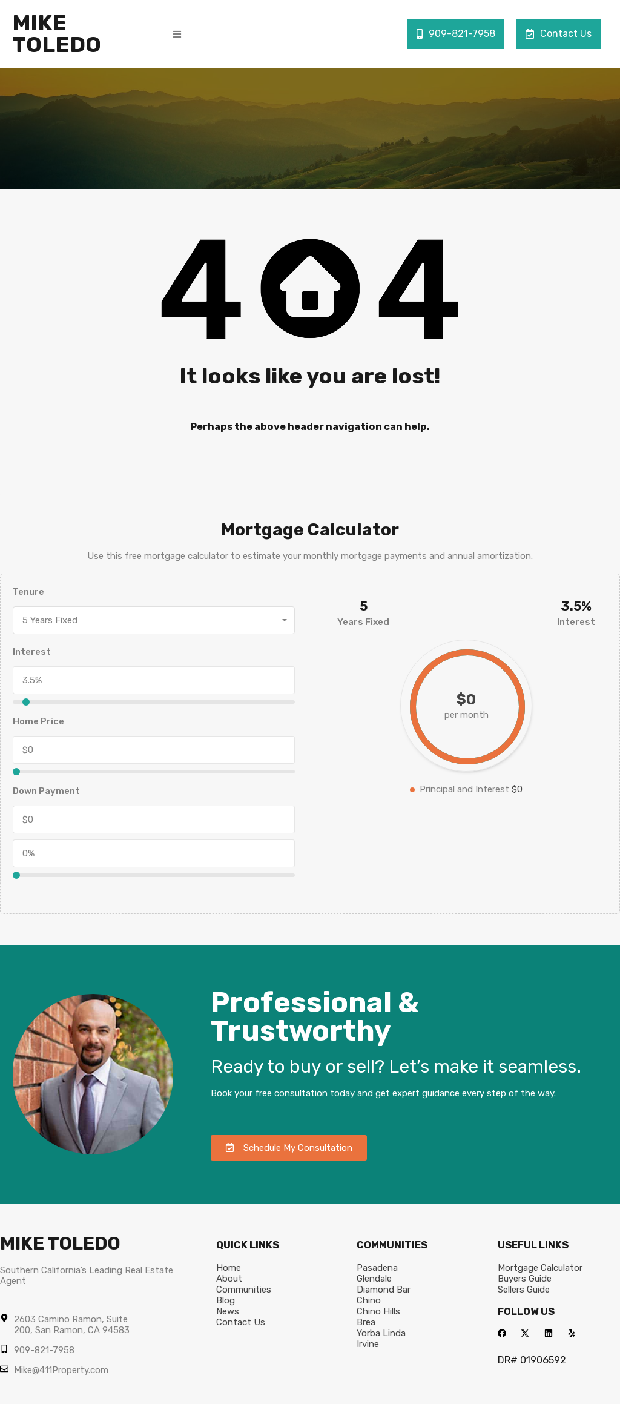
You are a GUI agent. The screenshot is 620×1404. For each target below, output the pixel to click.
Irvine (368, 1344)
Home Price (38, 721)
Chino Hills (378, 1311)
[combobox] (154, 620)
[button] (177, 34)
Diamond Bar (384, 1289)
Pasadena (377, 1267)
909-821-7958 (456, 33)
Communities (243, 1289)
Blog (225, 1300)
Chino (369, 1300)
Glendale (374, 1278)
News (227, 1311)
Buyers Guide (525, 1278)
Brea (366, 1322)
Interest (32, 651)
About (229, 1278)
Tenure (28, 591)
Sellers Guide (524, 1289)
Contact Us (559, 33)
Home (228, 1267)
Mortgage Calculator (540, 1267)
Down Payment (46, 791)
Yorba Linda (381, 1333)
